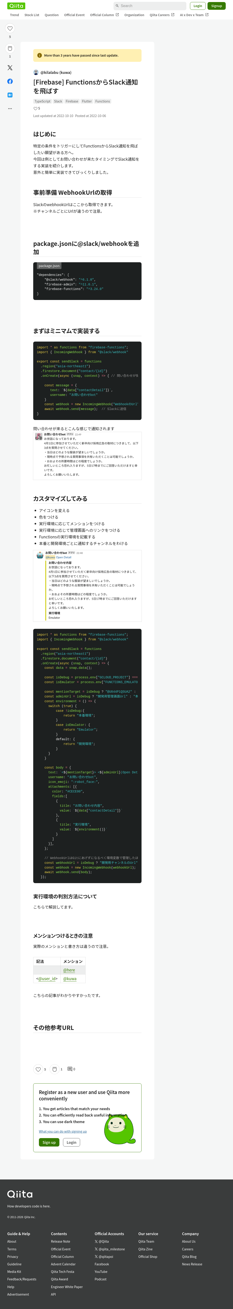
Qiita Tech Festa (62, 1271)
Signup (216, 5)
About (11, 1241)
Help (10, 1286)
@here (69, 970)
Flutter (87, 101)
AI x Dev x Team (194, 14)
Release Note (60, 1241)
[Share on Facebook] (10, 81)
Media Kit (14, 1271)
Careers (187, 1249)
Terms (11, 1249)
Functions (102, 101)
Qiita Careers (162, 14)
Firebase (72, 101)
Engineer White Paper (67, 1286)
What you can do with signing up (63, 1131)
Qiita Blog (189, 1256)
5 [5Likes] (10, 36)
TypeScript (43, 101)
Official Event (74, 14)
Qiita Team (146, 1241)
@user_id (46, 978)
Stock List (31, 14)
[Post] (10, 68)
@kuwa (69, 978)
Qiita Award (59, 1279)
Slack (58, 101)
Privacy (12, 1256)
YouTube (101, 1271)
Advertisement (18, 1294)
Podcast (100, 1279)
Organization (134, 14)
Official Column (104, 14)
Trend (14, 14)
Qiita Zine (145, 1249)
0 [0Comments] (71, 1069)
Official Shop (147, 1256)
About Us (188, 1241)
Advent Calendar (63, 1264)
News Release (192, 1264)
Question (52, 14)
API (53, 1294)
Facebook (102, 1264)
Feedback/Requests (21, 1279)
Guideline (14, 1264)
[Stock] (10, 48)
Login (198, 5)
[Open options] (10, 109)
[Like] (10, 28)
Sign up (49, 1142)
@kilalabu (52, 72)
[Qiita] (16, 5)
